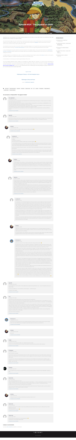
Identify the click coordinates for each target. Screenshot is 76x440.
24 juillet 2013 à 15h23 (15, 137)
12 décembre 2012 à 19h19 (12, 351)
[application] (38, 33)
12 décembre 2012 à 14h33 (14, 331)
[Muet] (48, 33)
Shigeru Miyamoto (47, 88)
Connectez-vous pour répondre (13, 110)
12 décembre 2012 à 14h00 (12, 297)
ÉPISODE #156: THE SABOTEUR (62, 40)
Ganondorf (18, 88)
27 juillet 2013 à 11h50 (18, 241)
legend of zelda (28, 88)
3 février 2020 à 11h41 (13, 395)
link (31, 88)
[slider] (36, 33)
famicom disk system (13, 88)
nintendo (37, 88)
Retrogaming (41, 88)
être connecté (9, 426)
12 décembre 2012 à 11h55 (14, 127)
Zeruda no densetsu (12, 90)
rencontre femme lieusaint (19, 47)
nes (33, 88)
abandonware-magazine (29, 82)
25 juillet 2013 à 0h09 (17, 160)
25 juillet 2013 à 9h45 (17, 178)
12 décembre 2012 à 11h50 (12, 116)
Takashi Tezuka (6, 90)
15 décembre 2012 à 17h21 (12, 368)
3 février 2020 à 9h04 (12, 405)
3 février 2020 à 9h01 (12, 379)
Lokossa (42, 55)
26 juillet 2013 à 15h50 (18, 226)
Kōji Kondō (22, 88)
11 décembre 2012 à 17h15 (12, 99)
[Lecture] (24, 33)
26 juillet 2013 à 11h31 (18, 200)
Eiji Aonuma (6, 88)
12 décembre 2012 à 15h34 (12, 341)
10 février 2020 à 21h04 (12, 416)
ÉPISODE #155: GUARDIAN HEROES (62, 47)
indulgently (36, 42)
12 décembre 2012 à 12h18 (12, 284)
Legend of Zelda (28, 71)
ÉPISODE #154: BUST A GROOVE (62, 55)
